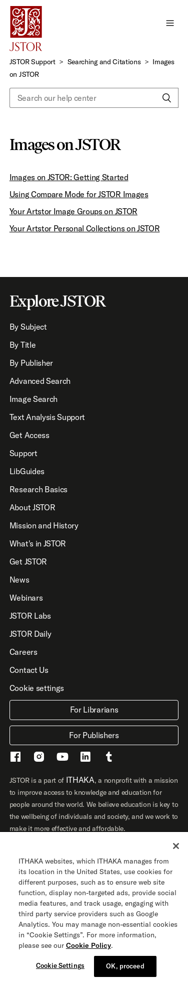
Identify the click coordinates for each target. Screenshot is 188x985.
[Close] (176, 847)
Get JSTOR (28, 561)
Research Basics (39, 489)
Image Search (34, 399)
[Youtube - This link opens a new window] (62, 758)
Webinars (26, 598)
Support (24, 453)
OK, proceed (125, 967)
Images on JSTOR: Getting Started (69, 177)
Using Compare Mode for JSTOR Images (79, 194)
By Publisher (31, 363)
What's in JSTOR (38, 543)
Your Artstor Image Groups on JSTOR (74, 211)
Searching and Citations (104, 61)
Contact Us (29, 670)
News (20, 580)
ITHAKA (80, 780)
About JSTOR (32, 507)
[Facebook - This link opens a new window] (16, 758)
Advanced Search (40, 381)
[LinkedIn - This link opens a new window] (86, 758)
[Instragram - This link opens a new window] (39, 758)
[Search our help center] (94, 98)
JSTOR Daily (30, 634)
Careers (24, 652)
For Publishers (94, 735)
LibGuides (27, 471)
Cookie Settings (60, 966)
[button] (170, 22)
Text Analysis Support (47, 417)
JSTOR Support (33, 61)
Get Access (30, 435)
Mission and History (44, 525)
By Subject (28, 327)
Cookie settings (37, 688)
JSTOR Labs (30, 616)
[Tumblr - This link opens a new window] (109, 758)
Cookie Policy (88, 946)
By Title (23, 345)
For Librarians (94, 710)
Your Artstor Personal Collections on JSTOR (85, 228)
